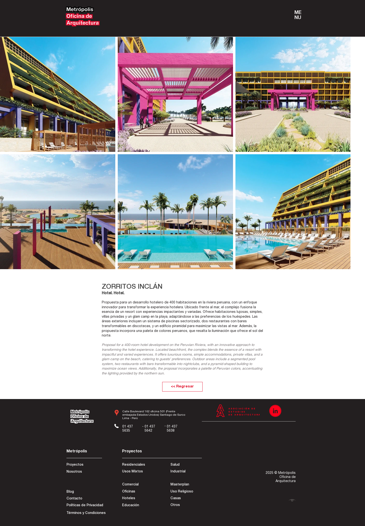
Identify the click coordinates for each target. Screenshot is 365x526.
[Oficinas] (137, 492)
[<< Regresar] (182, 387)
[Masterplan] (185, 485)
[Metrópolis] (83, 452)
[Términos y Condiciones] (86, 513)
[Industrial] (187, 472)
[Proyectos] (83, 465)
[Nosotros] (83, 472)
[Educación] (137, 505)
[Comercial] (139, 485)
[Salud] (187, 465)
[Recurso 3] (275, 411)
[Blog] (83, 492)
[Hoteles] (137, 498)
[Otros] (185, 505)
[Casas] (185, 498)
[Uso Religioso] (185, 492)
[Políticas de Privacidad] (84, 505)
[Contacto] (83, 499)
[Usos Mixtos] (139, 472)
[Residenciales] (139, 465)
